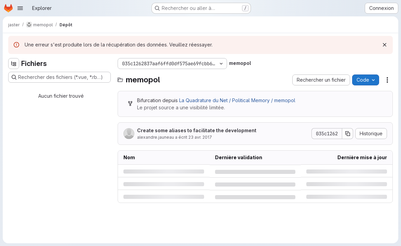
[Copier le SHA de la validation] (347, 133)
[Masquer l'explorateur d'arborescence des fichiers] (13, 63)
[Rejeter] (384, 45)
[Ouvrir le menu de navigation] (20, 8)
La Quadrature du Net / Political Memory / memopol (237, 100)
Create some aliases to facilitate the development (196, 130)
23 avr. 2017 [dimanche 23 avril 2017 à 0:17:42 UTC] (200, 137)
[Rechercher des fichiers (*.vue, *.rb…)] (59, 77)
